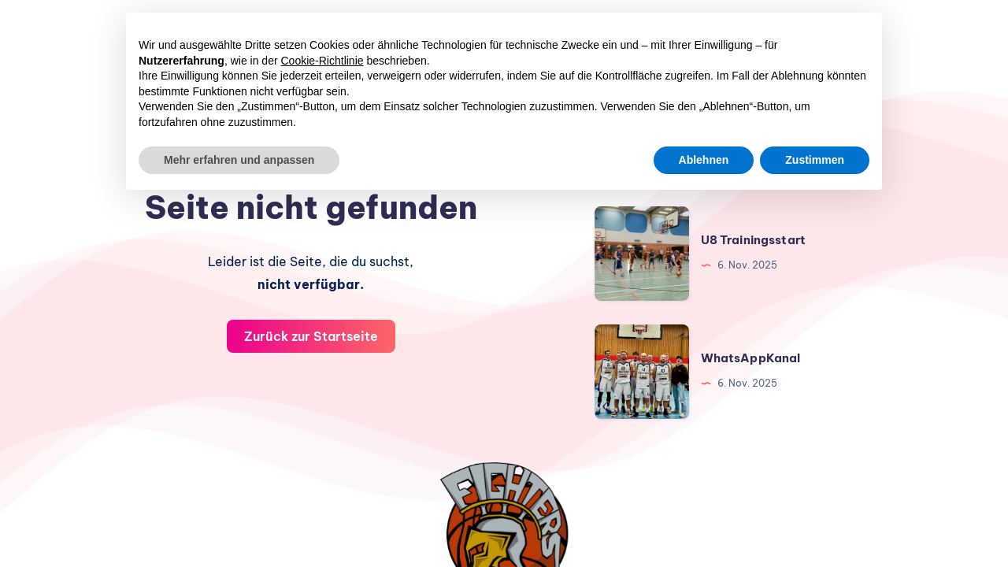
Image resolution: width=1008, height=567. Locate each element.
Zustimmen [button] (814, 160)
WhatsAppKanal (751, 357)
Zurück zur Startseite (311, 336)
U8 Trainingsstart (753, 239)
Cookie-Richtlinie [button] (322, 60)
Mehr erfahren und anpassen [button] (239, 160)
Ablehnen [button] (704, 160)
